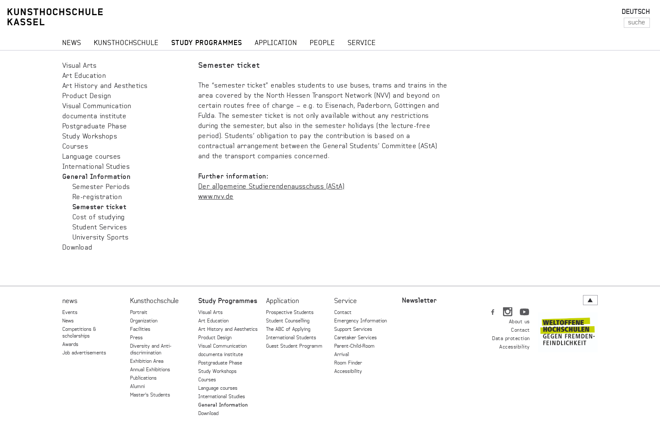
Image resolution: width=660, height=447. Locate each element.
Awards (70, 344)
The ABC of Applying (288, 329)
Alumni (137, 386)
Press (136, 338)
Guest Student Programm (294, 346)
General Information (96, 177)
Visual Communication (96, 106)
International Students (291, 338)
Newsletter (419, 301)
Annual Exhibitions (150, 369)
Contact (342, 312)
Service (345, 301)
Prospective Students (290, 312)
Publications (143, 378)
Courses (75, 147)
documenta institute (94, 116)
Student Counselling (287, 321)
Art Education (84, 76)
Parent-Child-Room (354, 346)
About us (519, 322)
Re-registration (97, 197)
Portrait (138, 312)
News (68, 321)
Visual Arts (79, 66)
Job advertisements (84, 353)
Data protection (511, 338)
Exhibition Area (146, 361)
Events (69, 312)
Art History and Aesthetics (104, 86)
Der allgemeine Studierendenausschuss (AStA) (271, 187)
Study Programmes (227, 301)
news (69, 301)
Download (77, 248)
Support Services (353, 329)
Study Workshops (89, 136)
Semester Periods (101, 187)
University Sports (100, 237)
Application (282, 301)
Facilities (140, 329)
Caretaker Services (355, 338)
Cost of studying (98, 217)
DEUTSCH (636, 12)
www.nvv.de (216, 197)
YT (524, 310)
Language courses (91, 157)
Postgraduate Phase (94, 126)
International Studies (96, 167)
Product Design (86, 96)
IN (508, 310)
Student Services (99, 227)
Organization (143, 321)
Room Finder (348, 363)
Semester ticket (99, 207)
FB (493, 310)
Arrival (341, 354)
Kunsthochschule (154, 301)
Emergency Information (360, 321)
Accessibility (348, 371)
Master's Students (150, 395)
